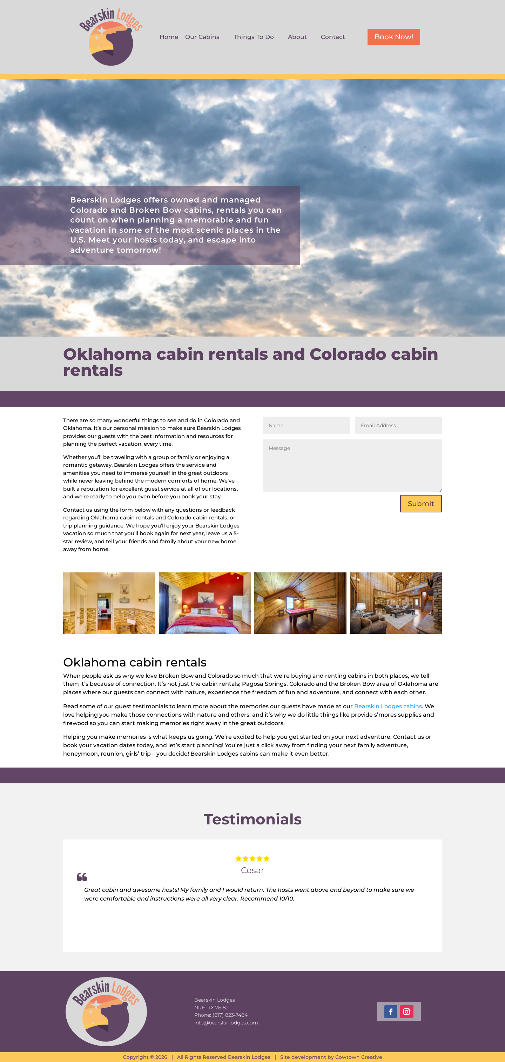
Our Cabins (202, 37)
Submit (421, 503)
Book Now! (394, 36)
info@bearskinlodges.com (226, 1023)
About (297, 37)
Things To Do (254, 37)
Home (169, 37)
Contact (333, 37)
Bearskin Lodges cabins (388, 706)
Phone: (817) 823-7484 (221, 1015)
